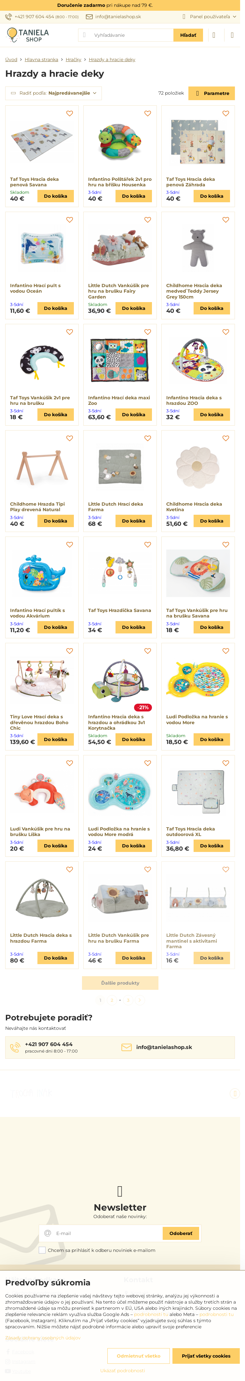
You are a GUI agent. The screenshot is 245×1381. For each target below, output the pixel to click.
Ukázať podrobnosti (122, 1371)
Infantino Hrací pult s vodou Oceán (35, 288)
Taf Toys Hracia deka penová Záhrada (190, 182)
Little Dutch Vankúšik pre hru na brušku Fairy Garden (118, 291)
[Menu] (232, 35)
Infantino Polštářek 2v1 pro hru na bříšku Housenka (120, 182)
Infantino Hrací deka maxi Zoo (119, 400)
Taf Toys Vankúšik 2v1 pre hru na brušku (40, 400)
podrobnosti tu (151, 1314)
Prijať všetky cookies (206, 1356)
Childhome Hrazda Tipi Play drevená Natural (37, 507)
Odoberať (181, 1233)
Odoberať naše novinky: (120, 1216)
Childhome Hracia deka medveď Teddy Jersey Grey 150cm (194, 291)
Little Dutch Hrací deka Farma (115, 507)
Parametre (211, 93)
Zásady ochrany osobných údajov (43, 1338)
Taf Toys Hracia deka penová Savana (34, 182)
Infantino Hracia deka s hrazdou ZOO (194, 400)
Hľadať (188, 35)
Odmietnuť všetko (138, 1356)
